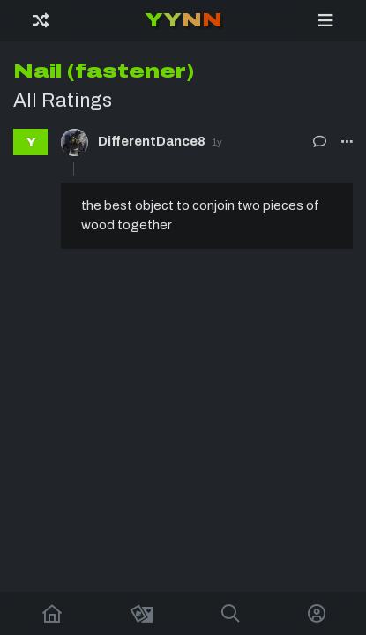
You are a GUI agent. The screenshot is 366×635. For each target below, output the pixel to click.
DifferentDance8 (151, 141)
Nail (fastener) (103, 71)
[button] (347, 142)
